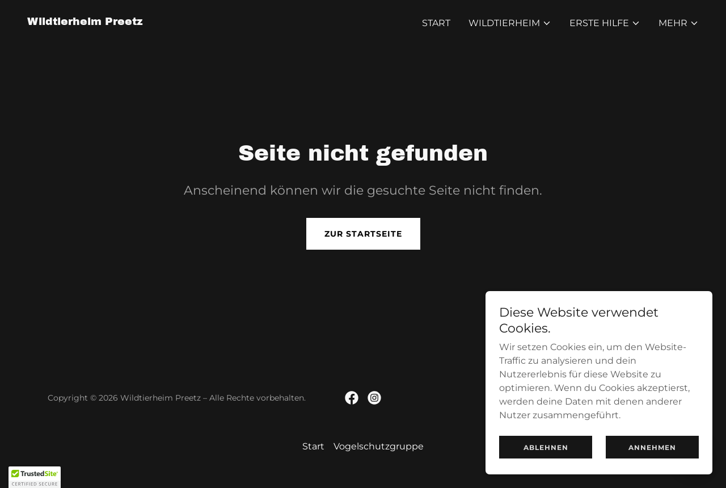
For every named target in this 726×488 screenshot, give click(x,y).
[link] (85, 21)
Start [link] (436, 23)
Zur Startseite (363, 234)
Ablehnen (546, 447)
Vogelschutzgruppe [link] (379, 446)
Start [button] (313, 446)
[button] (509, 23)
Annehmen (652, 447)
